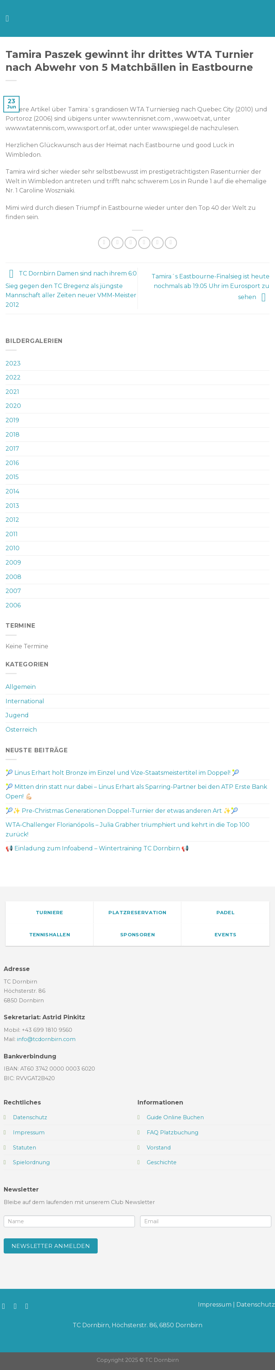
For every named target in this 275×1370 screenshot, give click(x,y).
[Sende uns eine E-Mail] (29, 1306)
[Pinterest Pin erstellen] (158, 243)
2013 (12, 505)
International (25, 701)
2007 (13, 590)
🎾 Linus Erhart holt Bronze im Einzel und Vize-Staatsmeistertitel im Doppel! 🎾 (122, 772)
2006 (13, 605)
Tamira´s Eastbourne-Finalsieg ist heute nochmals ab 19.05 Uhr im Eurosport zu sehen (210, 287)
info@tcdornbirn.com (46, 1039)
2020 (13, 405)
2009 (13, 562)
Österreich (21, 729)
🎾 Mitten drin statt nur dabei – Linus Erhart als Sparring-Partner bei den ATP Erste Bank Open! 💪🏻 (136, 791)
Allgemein (21, 686)
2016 (12, 463)
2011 (12, 534)
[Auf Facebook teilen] (117, 243)
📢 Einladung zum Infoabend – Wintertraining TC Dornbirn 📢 (97, 848)
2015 (12, 477)
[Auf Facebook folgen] (6, 1306)
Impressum (215, 1304)
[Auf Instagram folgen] (17, 1306)
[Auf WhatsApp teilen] (104, 243)
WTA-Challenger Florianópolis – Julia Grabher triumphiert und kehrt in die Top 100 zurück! (128, 829)
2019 (12, 420)
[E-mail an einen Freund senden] (144, 243)
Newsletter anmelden (50, 1245)
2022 (13, 377)
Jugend (17, 715)
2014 (12, 491)
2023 (13, 363)
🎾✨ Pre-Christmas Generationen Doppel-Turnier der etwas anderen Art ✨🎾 (122, 810)
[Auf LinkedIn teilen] (171, 243)
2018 (13, 434)
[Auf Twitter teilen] (131, 243)
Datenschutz (255, 1304)
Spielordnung (31, 1162)
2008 (13, 576)
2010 (13, 548)
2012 (12, 519)
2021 (12, 391)
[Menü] (10, 18)
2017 (12, 448)
